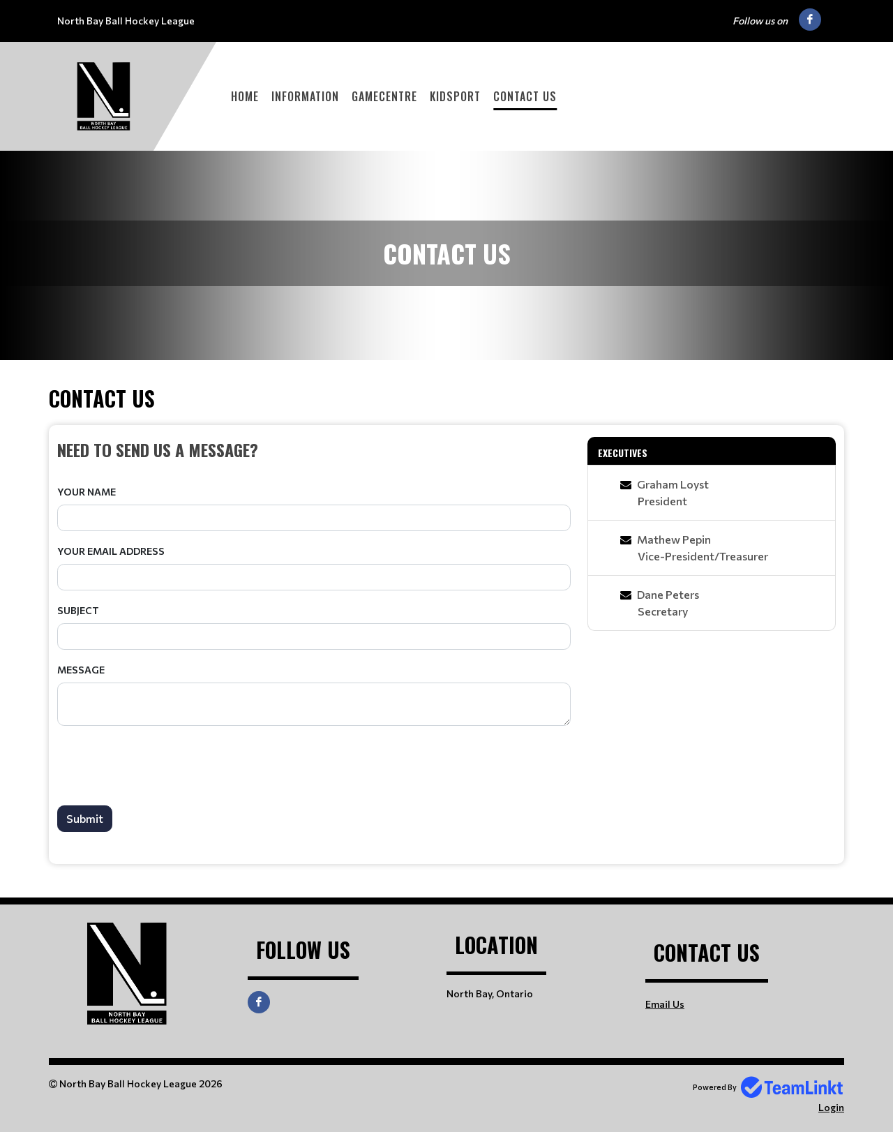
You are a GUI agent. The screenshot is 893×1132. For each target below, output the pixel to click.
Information (305, 96)
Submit (84, 818)
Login (831, 1107)
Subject (78, 610)
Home (245, 96)
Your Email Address (111, 551)
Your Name (86, 492)
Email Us (664, 1004)
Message (81, 670)
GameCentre (384, 96)
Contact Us (525, 96)
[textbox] (314, 449)
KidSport (455, 96)
